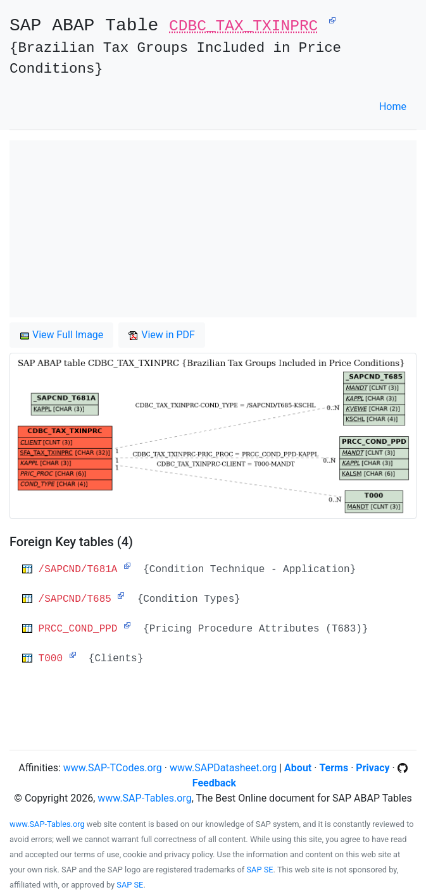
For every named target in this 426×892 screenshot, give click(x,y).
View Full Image (61, 335)
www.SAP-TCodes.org (112, 768)
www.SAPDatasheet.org (223, 768)
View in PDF (161, 335)
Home (392, 107)
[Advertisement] (213, 228)
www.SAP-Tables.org (144, 798)
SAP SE (260, 869)
